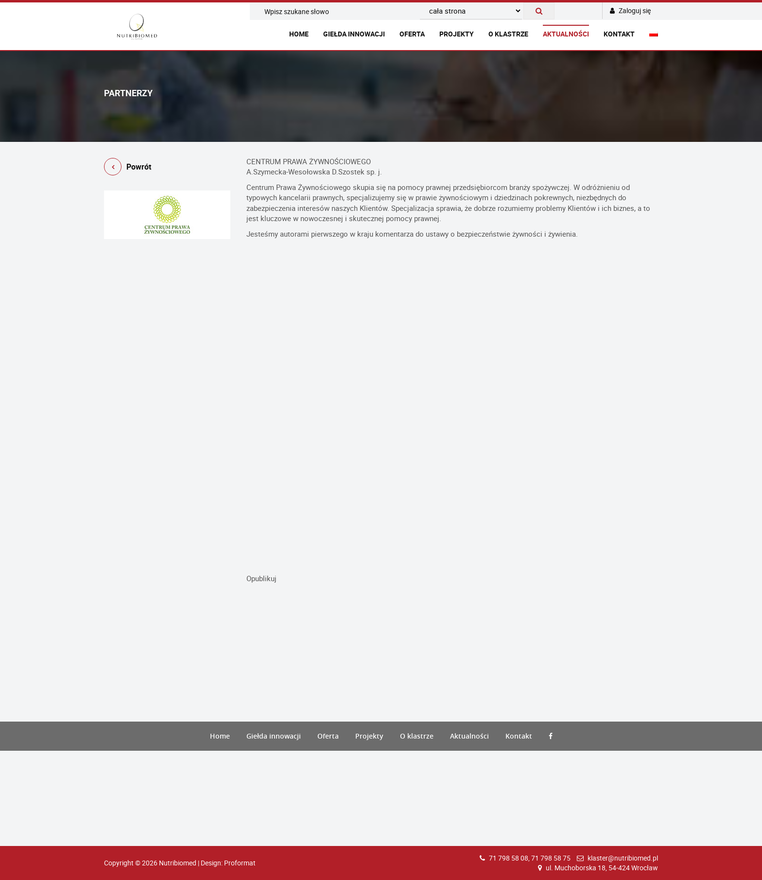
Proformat (240, 862)
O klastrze (508, 33)
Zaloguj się (630, 10)
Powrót (127, 168)
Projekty (456, 33)
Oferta (412, 33)
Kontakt (619, 33)
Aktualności (566, 33)
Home (299, 33)
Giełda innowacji (354, 33)
